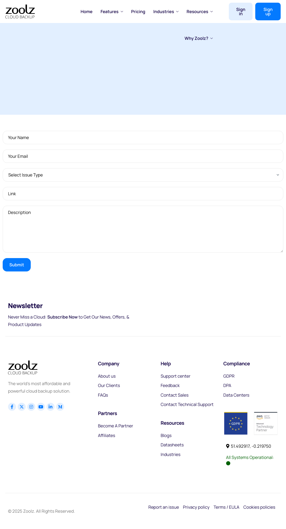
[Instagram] (31, 407)
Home (87, 11)
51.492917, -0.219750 (248, 446)
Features (112, 11)
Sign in (240, 11)
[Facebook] (12, 407)
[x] (22, 407)
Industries (166, 11)
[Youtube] (41, 407)
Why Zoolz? (199, 38)
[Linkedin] (51, 407)
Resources (200, 11)
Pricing (138, 11)
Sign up (268, 11)
